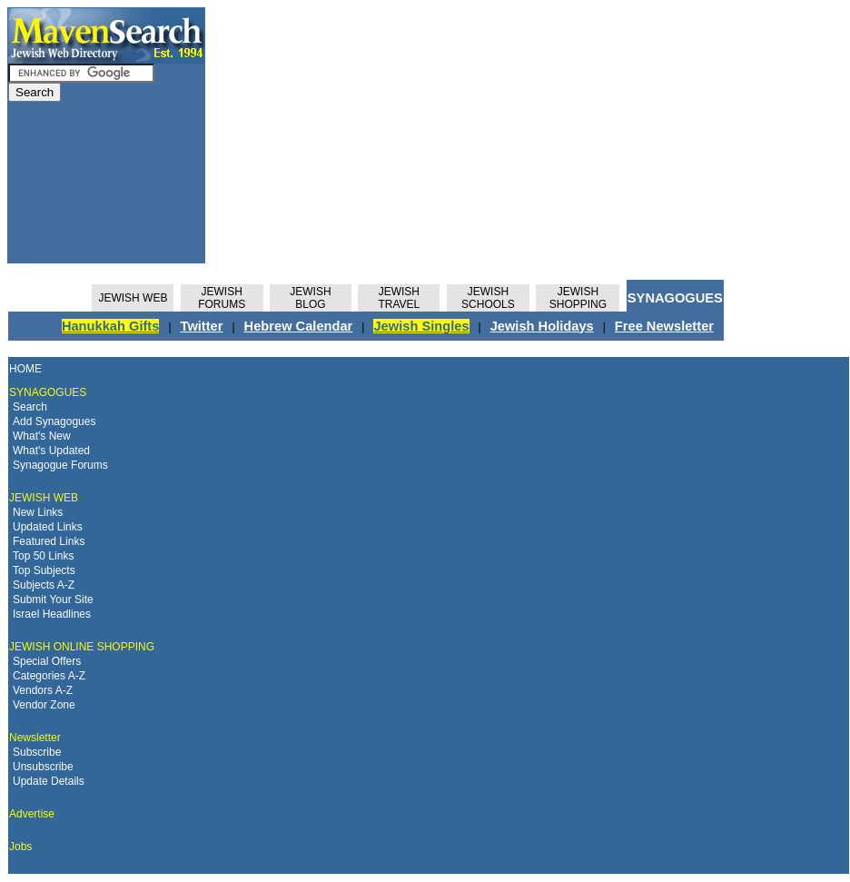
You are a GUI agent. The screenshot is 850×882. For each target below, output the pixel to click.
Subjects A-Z (43, 585)
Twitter (202, 326)
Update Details (48, 781)
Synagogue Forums (60, 465)
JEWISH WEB (132, 298)
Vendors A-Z (43, 690)
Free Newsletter (664, 326)
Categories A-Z (49, 675)
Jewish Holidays (542, 326)
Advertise (31, 814)
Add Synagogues (54, 421)
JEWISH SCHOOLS (488, 298)
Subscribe (37, 752)
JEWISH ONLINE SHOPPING (81, 646)
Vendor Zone (44, 705)
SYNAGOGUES (675, 298)
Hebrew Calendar (298, 326)
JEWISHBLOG (310, 298)
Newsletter (35, 737)
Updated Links (48, 526)
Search (30, 407)
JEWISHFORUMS (221, 298)
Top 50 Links (43, 556)
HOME (25, 368)
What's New (42, 436)
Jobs (20, 846)
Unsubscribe (43, 766)
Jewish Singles (421, 326)
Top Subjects (44, 570)
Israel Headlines (52, 614)
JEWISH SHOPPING (578, 298)
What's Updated (51, 450)
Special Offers (47, 661)
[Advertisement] (452, 135)
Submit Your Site (53, 599)
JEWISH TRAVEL (399, 298)
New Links (38, 512)
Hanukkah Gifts (111, 326)
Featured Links (48, 541)
